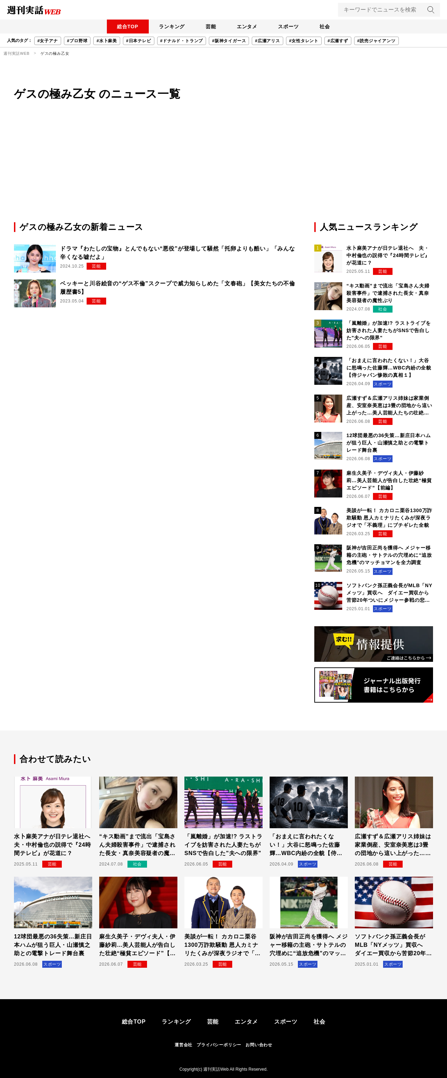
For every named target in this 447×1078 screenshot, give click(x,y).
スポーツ (290, 26)
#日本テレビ (138, 40)
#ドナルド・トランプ (181, 40)
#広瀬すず (338, 40)
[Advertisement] (223, 168)
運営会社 (183, 1044)
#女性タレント (303, 40)
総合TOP (123, 26)
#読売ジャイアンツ (376, 40)
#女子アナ (47, 40)
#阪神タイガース (229, 40)
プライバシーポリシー (219, 1044)
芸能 (210, 26)
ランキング (169, 26)
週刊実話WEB (16, 53)
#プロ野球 (77, 40)
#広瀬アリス (267, 40)
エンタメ (247, 26)
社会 (328, 26)
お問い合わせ (259, 1044)
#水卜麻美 (106, 40)
